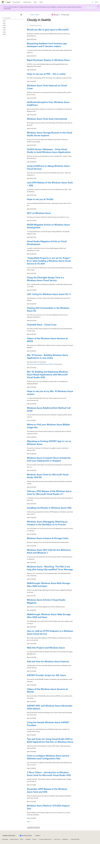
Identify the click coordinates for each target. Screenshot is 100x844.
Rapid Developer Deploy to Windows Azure (48, 59)
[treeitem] (12, 21)
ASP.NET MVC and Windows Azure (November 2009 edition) (50, 707)
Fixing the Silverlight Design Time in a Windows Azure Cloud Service (45, 279)
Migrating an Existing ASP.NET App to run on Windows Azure (49, 442)
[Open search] (92, 2)
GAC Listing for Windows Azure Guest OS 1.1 (49, 294)
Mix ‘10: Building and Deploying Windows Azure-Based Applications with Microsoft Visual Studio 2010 (47, 374)
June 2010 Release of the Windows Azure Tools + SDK (50, 184)
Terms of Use (57, 839)
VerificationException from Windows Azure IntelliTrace (48, 103)
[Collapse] (21, 14)
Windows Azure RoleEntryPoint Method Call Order (49, 409)
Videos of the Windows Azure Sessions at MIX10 (47, 340)
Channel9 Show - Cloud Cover (42, 324)
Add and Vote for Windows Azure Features (48, 661)
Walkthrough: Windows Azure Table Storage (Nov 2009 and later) (49, 615)
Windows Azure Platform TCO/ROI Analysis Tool (48, 807)
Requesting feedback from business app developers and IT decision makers (47, 45)
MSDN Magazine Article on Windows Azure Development (48, 226)
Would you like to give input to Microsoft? (48, 29)
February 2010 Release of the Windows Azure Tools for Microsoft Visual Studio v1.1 (49, 492)
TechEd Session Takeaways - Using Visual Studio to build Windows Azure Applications (49, 150)
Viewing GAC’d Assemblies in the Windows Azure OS (48, 309)
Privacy (34, 839)
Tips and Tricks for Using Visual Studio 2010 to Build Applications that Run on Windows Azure (50, 740)
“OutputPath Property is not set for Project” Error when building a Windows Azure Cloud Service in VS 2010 (49, 260)
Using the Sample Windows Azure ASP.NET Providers (48, 724)
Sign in (96, 2)
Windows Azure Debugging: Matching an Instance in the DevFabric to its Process (47, 523)
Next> (28, 821)
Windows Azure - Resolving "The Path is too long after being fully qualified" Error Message (50, 568)
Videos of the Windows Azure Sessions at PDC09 (47, 690)
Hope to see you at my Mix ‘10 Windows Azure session (50, 392)
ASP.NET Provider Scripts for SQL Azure (46, 675)
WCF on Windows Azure (39, 213)
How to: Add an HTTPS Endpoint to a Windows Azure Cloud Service (50, 632)
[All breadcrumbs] (28, 14)
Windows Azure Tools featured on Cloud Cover (47, 87)
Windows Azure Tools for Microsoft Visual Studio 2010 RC (47, 476)
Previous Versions (14, 839)
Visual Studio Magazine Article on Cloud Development (47, 242)
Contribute (28, 839)
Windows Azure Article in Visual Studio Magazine (46, 601)
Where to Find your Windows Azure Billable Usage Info (48, 426)
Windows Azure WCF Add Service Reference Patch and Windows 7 (49, 551)
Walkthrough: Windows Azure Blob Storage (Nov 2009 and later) (48, 584)
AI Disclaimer (5, 839)
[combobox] (12, 18)
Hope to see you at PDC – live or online (46, 73)
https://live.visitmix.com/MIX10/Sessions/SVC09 (40, 364)
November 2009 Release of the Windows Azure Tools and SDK (47, 790)
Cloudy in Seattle (34, 14)
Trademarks (65, 839)
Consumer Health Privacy (45, 839)
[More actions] (71, 14)
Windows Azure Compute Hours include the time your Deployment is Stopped (49, 459)
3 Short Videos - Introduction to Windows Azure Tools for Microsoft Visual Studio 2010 (49, 774)
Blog (21, 839)
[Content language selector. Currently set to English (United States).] (9, 835)
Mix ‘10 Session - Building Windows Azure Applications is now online (47, 356)
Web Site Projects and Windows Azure (46, 647)
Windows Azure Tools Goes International (47, 118)
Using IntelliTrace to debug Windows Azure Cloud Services (48, 167)
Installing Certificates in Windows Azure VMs (49, 507)
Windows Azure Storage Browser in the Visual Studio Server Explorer (49, 134)
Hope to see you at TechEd (40, 199)
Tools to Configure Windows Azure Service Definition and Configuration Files (48, 757)
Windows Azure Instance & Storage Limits (47, 538)
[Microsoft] (3, 2)
